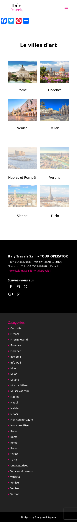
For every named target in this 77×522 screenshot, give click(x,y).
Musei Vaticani (19, 391)
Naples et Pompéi (22, 177)
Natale (14, 408)
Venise (22, 128)
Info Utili (15, 357)
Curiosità (16, 328)
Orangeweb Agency (45, 517)
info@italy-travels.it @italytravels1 (29, 270)
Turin (55, 215)
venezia (15, 477)
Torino (14, 454)
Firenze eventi (19, 339)
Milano (14, 379)
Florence (55, 90)
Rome (22, 90)
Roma (13, 431)
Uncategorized (19, 465)
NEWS (14, 414)
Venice (14, 482)
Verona (54, 177)
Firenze (14, 334)
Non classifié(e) (19, 425)
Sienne (22, 215)
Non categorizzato (21, 419)
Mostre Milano (19, 385)
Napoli (14, 402)
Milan (54, 128)
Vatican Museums (21, 471)
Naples (14, 396)
